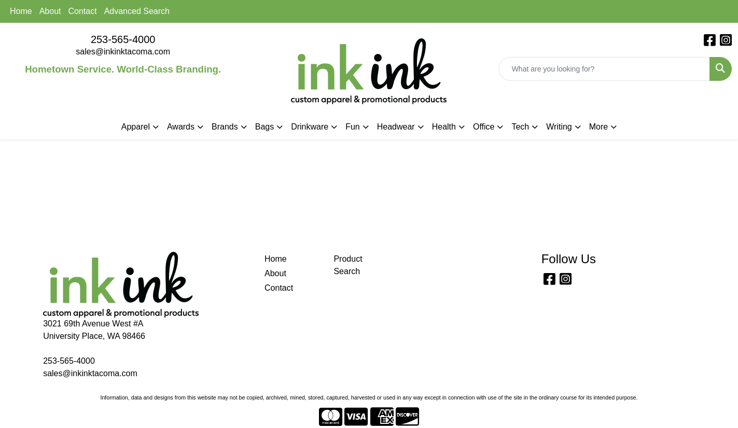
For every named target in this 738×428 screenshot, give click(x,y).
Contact (82, 11)
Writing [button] (559, 126)
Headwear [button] (396, 126)
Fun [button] (352, 126)
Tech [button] (520, 126)
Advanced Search (137, 11)
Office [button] (484, 126)
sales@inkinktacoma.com (123, 51)
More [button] (598, 126)
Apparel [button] (135, 126)
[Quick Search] (604, 69)
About (50, 11)
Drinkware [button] (309, 126)
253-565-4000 (123, 39)
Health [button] (444, 126)
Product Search (347, 265)
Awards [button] (180, 126)
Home (21, 11)
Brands (225, 126)
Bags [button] (264, 126)
